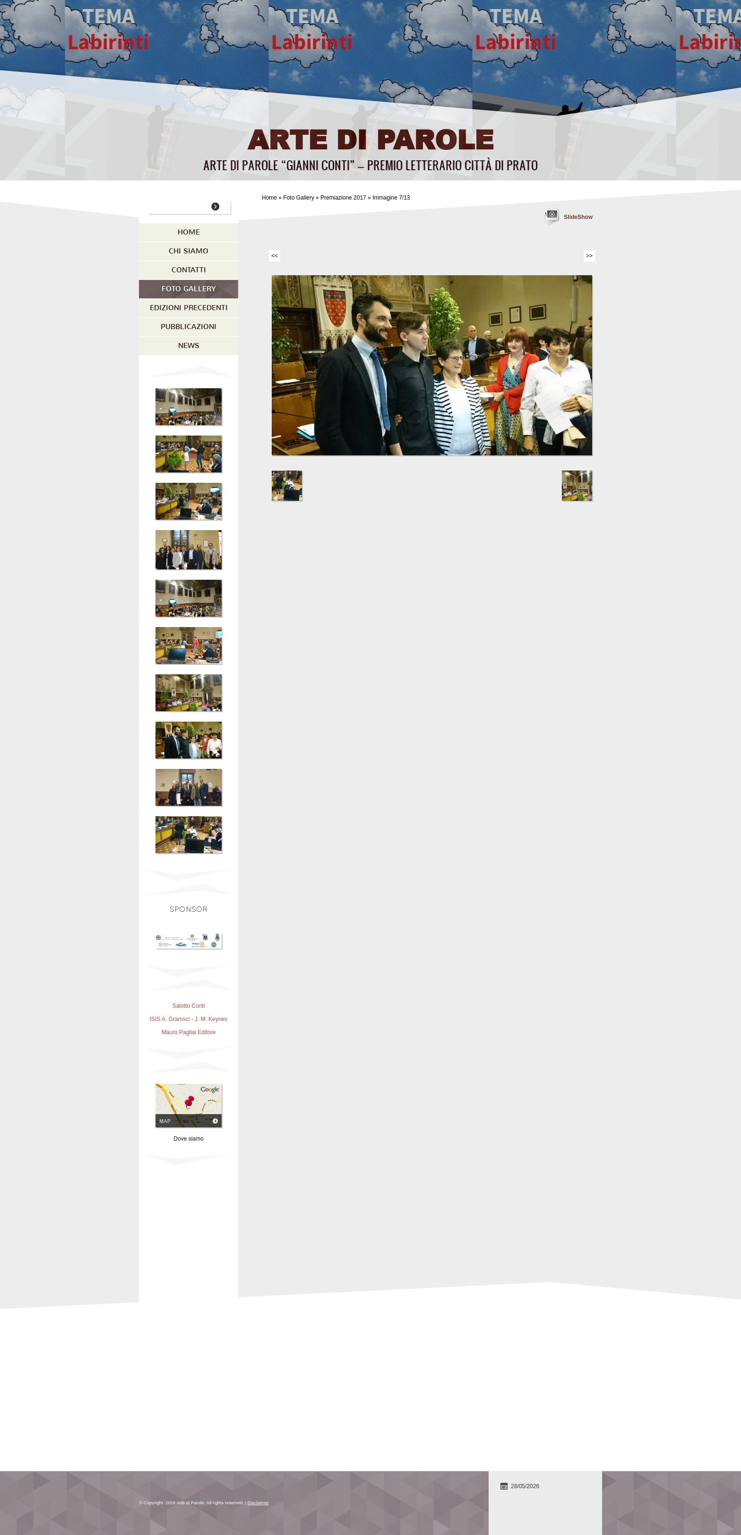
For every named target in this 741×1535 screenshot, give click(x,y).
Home (269, 197)
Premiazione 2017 (343, 197)
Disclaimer (258, 1502)
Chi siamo (188, 251)
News (188, 345)
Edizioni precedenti (189, 308)
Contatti (189, 270)
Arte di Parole (370, 138)
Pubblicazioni (188, 326)
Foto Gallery (298, 197)
